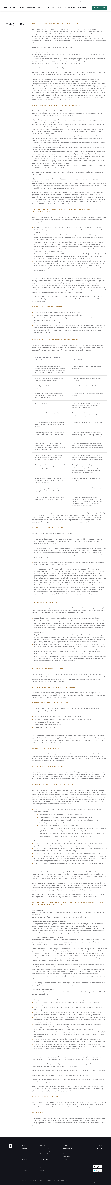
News (60, 7)
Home (22, 7)
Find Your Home (68, 1151)
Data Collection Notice (36, 1180)
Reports (42, 1170)
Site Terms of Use (62, 1180)
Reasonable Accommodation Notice (31, 1182)
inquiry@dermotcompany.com (92, 983)
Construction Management (47, 1153)
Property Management (46, 1148)
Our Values (24, 1167)
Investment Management (46, 1151)
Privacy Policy (25, 1180)
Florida (23, 1153)
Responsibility (70, 7)
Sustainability (43, 1165)
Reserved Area (67, 1154)
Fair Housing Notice (50, 1180)
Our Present (24, 1165)
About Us (41, 7)
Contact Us (66, 1156)
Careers (65, 1159)
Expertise (51, 7)
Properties (31, 7)
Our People (24, 1170)
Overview (42, 1162)
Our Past (23, 1162)
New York (23, 1151)
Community (43, 1167)
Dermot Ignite (83, 7)
